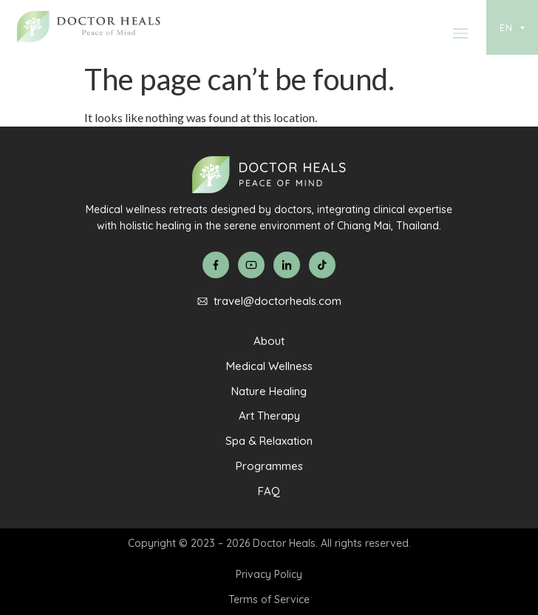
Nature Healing (269, 391)
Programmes (269, 466)
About (269, 341)
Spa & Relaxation (269, 441)
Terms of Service (269, 599)
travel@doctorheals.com (277, 301)
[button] (460, 37)
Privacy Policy (269, 574)
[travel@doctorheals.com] (202, 301)
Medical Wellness (269, 366)
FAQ (269, 491)
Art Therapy (269, 416)
